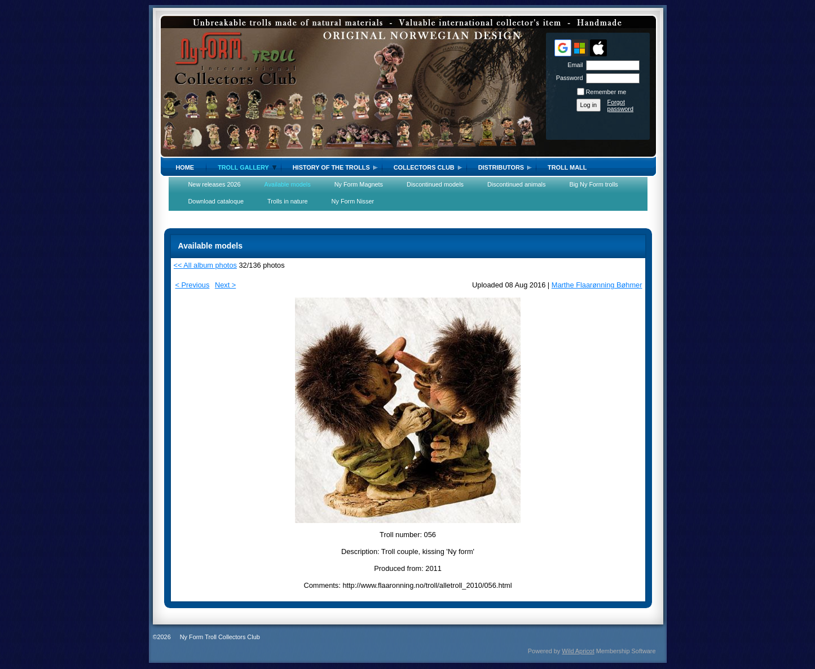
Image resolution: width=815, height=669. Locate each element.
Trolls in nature (287, 201)
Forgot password (620, 105)
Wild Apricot (578, 651)
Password (567, 77)
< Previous (192, 285)
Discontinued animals (516, 184)
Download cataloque (216, 201)
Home (185, 167)
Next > (225, 285)
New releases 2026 (214, 184)
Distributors (501, 167)
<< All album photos (205, 265)
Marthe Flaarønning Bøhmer (597, 285)
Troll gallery (243, 167)
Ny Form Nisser (353, 201)
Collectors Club (424, 167)
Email (573, 64)
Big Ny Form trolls (593, 184)
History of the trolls (331, 167)
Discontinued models (435, 184)
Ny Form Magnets (358, 184)
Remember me (606, 91)
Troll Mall (567, 167)
